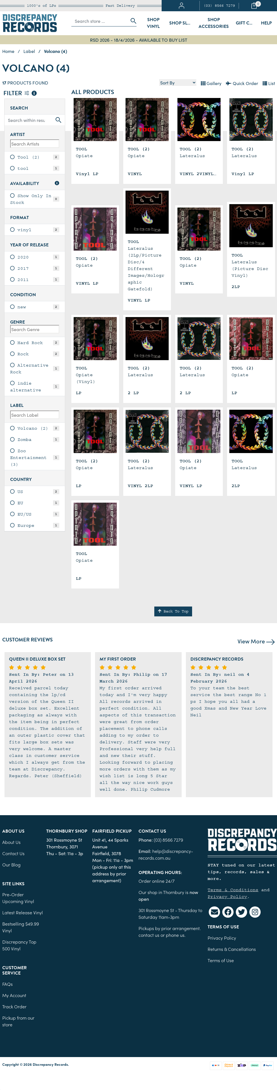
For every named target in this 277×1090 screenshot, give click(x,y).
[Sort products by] (177, 82)
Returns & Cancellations (232, 949)
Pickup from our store (18, 1021)
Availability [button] (34, 183)
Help (266, 23)
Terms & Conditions (233, 889)
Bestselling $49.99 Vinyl (20, 926)
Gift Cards (247, 23)
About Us (11, 842)
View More (256, 641)
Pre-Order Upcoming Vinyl (18, 897)
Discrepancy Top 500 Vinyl (19, 945)
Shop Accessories (214, 23)
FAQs (7, 984)
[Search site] (131, 20)
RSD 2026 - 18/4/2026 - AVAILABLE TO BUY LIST (138, 40)
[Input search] (99, 20)
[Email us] (214, 912)
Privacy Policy (227, 896)
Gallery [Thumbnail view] (211, 83)
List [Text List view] (269, 83)
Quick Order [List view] (242, 83)
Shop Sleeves (182, 23)
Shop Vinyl (153, 23)
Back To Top (173, 611)
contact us (148, 935)
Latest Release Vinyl (22, 912)
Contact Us (13, 853)
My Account (14, 995)
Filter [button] (20, 93)
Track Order (14, 1006)
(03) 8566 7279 (219, 5)
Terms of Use (221, 960)
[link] (35, 157)
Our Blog (11, 864)
